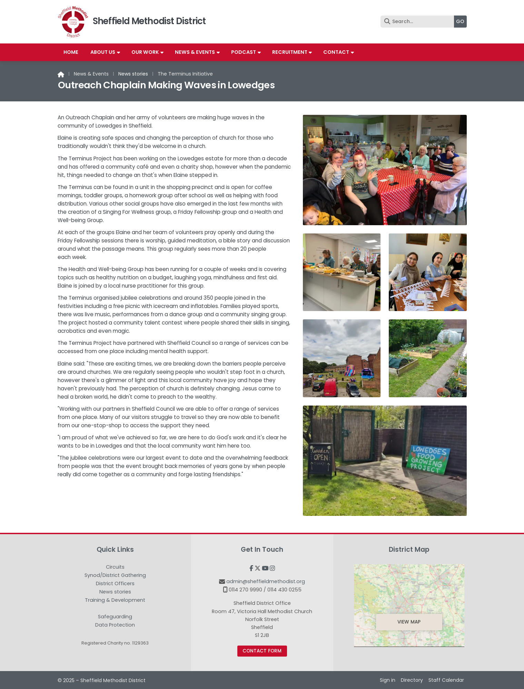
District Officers (115, 584)
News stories (133, 73)
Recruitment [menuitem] (289, 52)
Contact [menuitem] (336, 52)
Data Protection (115, 625)
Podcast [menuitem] (243, 52)
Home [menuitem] (70, 52)
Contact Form (262, 651)
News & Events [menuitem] (195, 52)
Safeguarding (115, 617)
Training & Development (115, 600)
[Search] (419, 22)
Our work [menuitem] (145, 52)
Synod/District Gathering (115, 575)
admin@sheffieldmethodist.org (265, 581)
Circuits (115, 567)
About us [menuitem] (102, 52)
